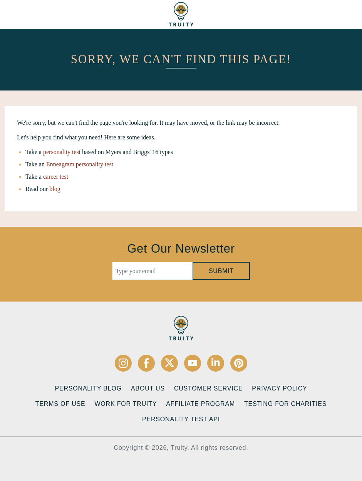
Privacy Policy (279, 388)
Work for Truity (125, 404)
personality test (61, 152)
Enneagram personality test (79, 164)
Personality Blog (88, 388)
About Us (148, 388)
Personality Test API (181, 419)
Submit (221, 271)
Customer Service (208, 388)
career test (55, 176)
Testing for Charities (285, 404)
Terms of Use (60, 404)
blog (54, 189)
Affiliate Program (200, 404)
